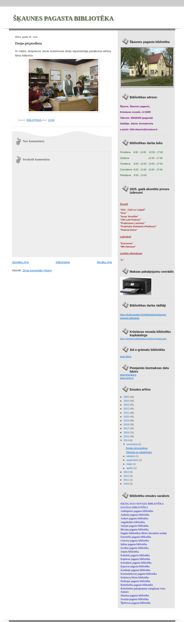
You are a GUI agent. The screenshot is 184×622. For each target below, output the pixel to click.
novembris (132, 444)
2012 (127, 476)
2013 (127, 472)
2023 (127, 404)
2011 (127, 479)
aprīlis (130, 468)
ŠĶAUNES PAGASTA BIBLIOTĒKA (63, 18)
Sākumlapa (63, 262)
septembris (132, 460)
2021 (127, 412)
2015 (127, 436)
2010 (127, 483)
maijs (129, 464)
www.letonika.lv (128, 374)
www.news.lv (127, 378)
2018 (127, 424)
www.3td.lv (125, 356)
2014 (127, 440)
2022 (127, 408)
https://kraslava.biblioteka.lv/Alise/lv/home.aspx (143, 338)
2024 (127, 400)
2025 (127, 397)
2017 (127, 428)
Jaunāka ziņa (20, 262)
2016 (127, 432)
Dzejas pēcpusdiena (137, 448)
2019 (127, 420)
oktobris (131, 456)
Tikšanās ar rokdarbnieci (139, 452)
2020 (127, 416)
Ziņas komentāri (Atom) (37, 270)
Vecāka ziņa (104, 262)
